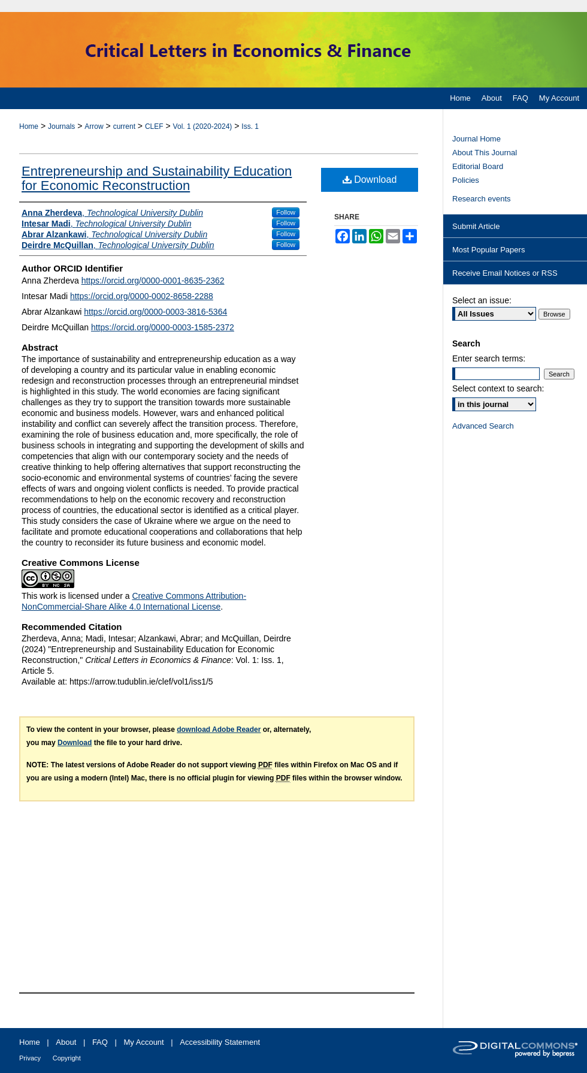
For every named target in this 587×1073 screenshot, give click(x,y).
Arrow (93, 126)
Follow (285, 212)
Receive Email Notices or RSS (505, 273)
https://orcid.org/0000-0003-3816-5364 (155, 312)
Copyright (67, 1058)
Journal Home (476, 138)
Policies (465, 180)
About (66, 1042)
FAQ (100, 1042)
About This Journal (484, 152)
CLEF (154, 126)
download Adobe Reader (219, 729)
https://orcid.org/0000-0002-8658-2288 (141, 296)
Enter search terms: (488, 358)
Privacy (30, 1058)
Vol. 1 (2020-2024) (202, 126)
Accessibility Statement (220, 1042)
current (124, 126)
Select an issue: (482, 300)
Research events (481, 198)
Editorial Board (477, 166)
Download (370, 179)
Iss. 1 (250, 126)
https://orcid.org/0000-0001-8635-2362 (153, 280)
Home (28, 126)
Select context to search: (498, 388)
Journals (61, 126)
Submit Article (476, 226)
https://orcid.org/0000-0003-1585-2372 (162, 327)
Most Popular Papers (488, 249)
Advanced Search (483, 425)
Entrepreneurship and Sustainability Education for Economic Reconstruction (157, 178)
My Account (144, 1042)
